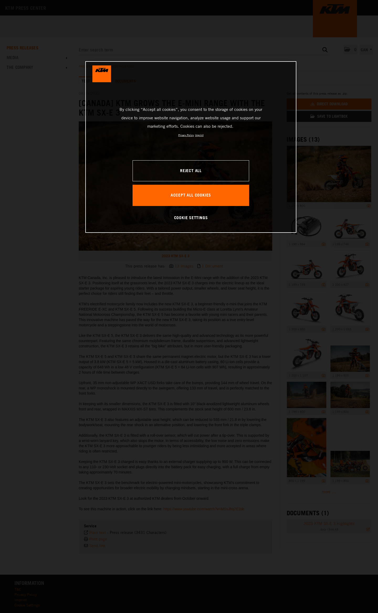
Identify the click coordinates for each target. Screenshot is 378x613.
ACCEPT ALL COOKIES (191, 195)
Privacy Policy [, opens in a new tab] (186, 135)
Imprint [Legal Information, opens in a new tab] (199, 135)
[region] (190, 147)
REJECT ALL (191, 170)
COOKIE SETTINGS (191, 217)
